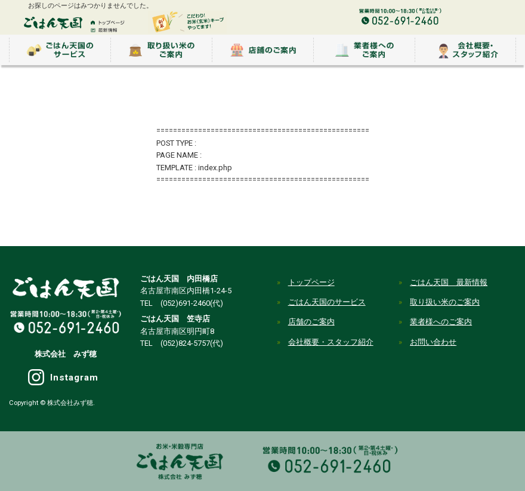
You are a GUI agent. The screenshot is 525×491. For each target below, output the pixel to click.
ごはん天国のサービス (327, 301)
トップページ (311, 282)
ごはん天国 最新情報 (448, 282)
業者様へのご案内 (441, 321)
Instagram (74, 377)
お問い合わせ (433, 341)
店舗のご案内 (311, 321)
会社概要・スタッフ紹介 (330, 341)
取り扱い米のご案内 (445, 301)
